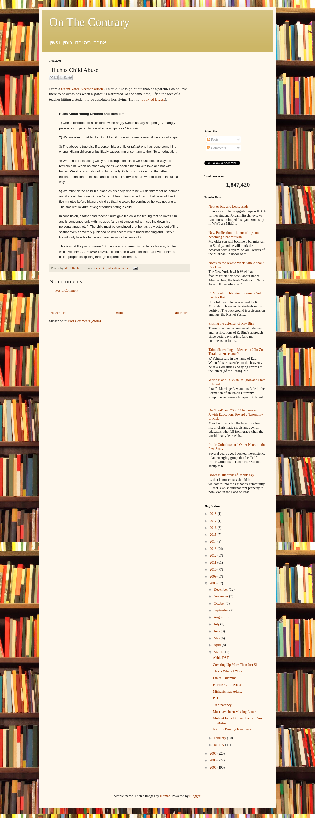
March (218, 652)
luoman (165, 796)
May (217, 638)
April (218, 645)
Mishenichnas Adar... (227, 691)
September (221, 610)
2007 (214, 753)
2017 (214, 521)
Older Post (181, 313)
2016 (214, 528)
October (220, 603)
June (217, 631)
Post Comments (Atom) (84, 321)
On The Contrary (89, 22)
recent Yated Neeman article (82, 89)
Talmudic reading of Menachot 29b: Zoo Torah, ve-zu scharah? (237, 352)
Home (120, 313)
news (124, 268)
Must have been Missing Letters (235, 712)
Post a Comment (66, 290)
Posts (212, 139)
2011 (213, 562)
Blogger (194, 796)
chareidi (101, 268)
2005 (214, 767)
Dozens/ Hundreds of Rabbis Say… (233, 475)
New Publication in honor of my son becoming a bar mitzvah (234, 235)
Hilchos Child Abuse (227, 685)
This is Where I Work (227, 671)
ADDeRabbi (72, 268)
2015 (214, 534)
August (219, 617)
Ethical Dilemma (224, 678)
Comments (216, 148)
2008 (214, 583)
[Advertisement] (119, 302)
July (217, 624)
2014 (214, 541)
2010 (214, 569)
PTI (215, 698)
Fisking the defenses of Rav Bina (231, 323)
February (220, 738)
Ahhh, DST (221, 658)
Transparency (222, 705)
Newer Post (58, 313)
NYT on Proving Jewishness (232, 729)
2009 (214, 576)
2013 (214, 548)
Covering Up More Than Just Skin (236, 665)
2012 (214, 555)
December (221, 589)
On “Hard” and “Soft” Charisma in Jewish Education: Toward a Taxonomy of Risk (236, 414)
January (219, 745)
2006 (214, 760)
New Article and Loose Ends (228, 206)
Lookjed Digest (153, 99)
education (114, 268)
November (221, 596)
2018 (214, 514)
